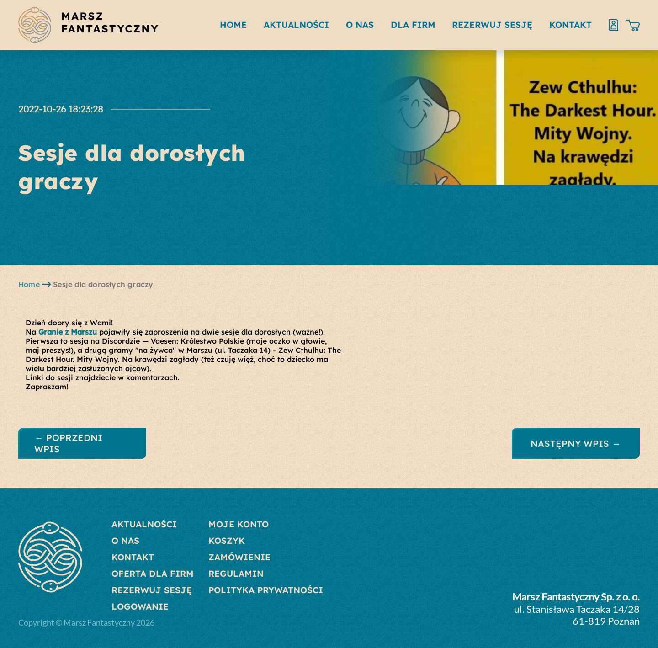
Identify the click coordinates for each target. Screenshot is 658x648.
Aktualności (144, 524)
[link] (67, 331)
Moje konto (238, 524)
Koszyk (226, 540)
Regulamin (236, 573)
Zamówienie (239, 557)
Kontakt (132, 557)
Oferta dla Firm (152, 573)
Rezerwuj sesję (151, 589)
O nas (125, 540)
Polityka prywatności (265, 589)
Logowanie (140, 606)
